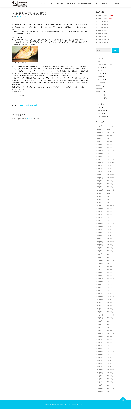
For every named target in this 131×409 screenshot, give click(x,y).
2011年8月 (99, 376)
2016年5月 (110, 287)
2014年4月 (99, 327)
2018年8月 (99, 248)
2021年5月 (99, 199)
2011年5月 (110, 379)
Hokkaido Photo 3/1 (102, 33)
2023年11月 (99, 163)
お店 (99, 61)
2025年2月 (99, 147)
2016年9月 (110, 281)
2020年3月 (110, 217)
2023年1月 (99, 175)
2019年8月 (99, 230)
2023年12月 (110, 160)
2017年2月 (99, 275)
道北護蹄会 (115, 3)
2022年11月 (99, 178)
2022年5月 (110, 184)
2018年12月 (99, 242)
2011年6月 (99, 379)
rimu (99, 101)
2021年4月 (110, 199)
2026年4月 (99, 126)
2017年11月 (110, 260)
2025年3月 (110, 144)
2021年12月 (99, 190)
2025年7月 (110, 138)
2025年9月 (110, 135)
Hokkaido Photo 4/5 (102, 18)
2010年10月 (99, 391)
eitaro (99, 95)
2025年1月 (110, 147)
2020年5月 (110, 214)
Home (43, 3)
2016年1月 (110, 294)
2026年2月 (99, 129)
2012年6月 (99, 361)
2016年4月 (99, 291)
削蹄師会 (100, 67)
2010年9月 (110, 391)
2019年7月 (110, 230)
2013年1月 (110, 348)
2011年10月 (99, 373)
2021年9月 (99, 193)
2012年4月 (99, 364)
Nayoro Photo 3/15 (102, 27)
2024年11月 (110, 150)
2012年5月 (110, 361)
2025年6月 (99, 141)
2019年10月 (99, 226)
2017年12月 (99, 260)
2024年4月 (99, 160)
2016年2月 (99, 294)
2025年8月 (99, 138)
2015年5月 (110, 306)
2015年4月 (99, 309)
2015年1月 (110, 312)
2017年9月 (110, 263)
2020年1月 (110, 220)
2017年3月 (110, 272)
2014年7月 (110, 321)
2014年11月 (110, 315)
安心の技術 (60, 3)
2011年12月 (99, 370)
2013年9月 (110, 336)
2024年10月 (99, 153)
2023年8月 (110, 166)
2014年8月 (99, 321)
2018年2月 (99, 257)
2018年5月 (110, 251)
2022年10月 (110, 178)
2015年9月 (110, 300)
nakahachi (101, 98)
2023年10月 (110, 163)
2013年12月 (99, 333)
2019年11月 (110, 224)
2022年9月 (99, 181)
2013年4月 (99, 345)
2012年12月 (99, 351)
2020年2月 (99, 220)
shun (99, 107)
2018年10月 (99, 245)
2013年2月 (99, 348)
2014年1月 (110, 330)
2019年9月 (110, 226)
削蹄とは (51, 3)
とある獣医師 (102, 116)
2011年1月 (110, 385)
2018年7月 (110, 248)
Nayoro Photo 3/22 (102, 24)
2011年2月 (99, 385)
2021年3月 (99, 202)
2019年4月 (99, 236)
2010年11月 (110, 388)
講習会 (100, 77)
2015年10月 (99, 300)
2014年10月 (99, 318)
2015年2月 (99, 312)
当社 (99, 70)
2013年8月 (99, 339)
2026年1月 (110, 129)
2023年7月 (99, 169)
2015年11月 (110, 297)
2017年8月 (99, 266)
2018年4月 (99, 254)
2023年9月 (99, 166)
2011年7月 (110, 376)
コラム (97, 3)
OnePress (69, 404)
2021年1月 (99, 205)
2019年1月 (110, 239)
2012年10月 (99, 355)
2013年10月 (99, 336)
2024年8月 (99, 156)
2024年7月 (110, 156)
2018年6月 (99, 251)
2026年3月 (110, 126)
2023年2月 (110, 172)
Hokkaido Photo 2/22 (102, 37)
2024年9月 (110, 153)
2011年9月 (110, 373)
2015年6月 (99, 306)
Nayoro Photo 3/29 (102, 21)
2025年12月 (99, 132)
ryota (99, 104)
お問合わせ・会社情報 (85, 3)
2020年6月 (99, 214)
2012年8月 (99, 358)
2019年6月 (99, 233)
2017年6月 (99, 269)
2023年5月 (110, 169)
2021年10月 (110, 190)
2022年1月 (110, 187)
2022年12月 (110, 175)
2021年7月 (99, 196)
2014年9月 (110, 318)
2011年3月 (110, 382)
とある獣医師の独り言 (30, 105)
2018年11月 (110, 242)
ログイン (29, 119)
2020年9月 (110, 208)
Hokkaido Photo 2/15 (102, 40)
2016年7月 (110, 284)
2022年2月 (99, 187)
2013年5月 (110, 342)
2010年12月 (99, 388)
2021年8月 (110, 193)
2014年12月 (99, 315)
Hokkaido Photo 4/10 (102, 15)
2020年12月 (110, 205)
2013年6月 (99, 342)
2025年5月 (110, 141)
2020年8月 (99, 211)
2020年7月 (110, 211)
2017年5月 (110, 269)
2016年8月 (99, 284)
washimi (100, 113)
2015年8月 (99, 303)
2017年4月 (99, 272)
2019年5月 (110, 233)
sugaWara (101, 110)
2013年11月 (110, 333)
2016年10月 (99, 281)
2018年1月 (110, 257)
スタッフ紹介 (71, 3)
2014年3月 (110, 327)
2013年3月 (110, 345)
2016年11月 (110, 278)
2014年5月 (110, 324)
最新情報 (98, 86)
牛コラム (100, 73)
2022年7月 (110, 181)
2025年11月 (110, 132)
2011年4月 (99, 382)
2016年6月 (99, 287)
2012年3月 (110, 364)
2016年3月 (110, 291)
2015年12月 (99, 297)
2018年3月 (110, 254)
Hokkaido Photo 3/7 (102, 30)
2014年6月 (99, 324)
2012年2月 (99, 367)
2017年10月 (99, 263)
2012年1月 (110, 367)
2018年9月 (110, 245)
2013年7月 (110, 339)
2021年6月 (110, 196)
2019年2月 (99, 239)
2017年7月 (110, 266)
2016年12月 (99, 278)
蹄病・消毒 (101, 80)
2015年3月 (110, 309)
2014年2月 (99, 330)
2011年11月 (110, 370)
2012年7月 (110, 358)
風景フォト (105, 3)
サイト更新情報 (100, 83)
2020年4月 (99, 217)
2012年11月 (110, 351)
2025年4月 (99, 144)
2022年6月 (99, 184)
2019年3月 (110, 236)
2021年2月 (110, 202)
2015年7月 (110, 303)
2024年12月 (99, 150)
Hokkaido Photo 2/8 (102, 43)
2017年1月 (110, 275)
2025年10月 (99, 135)
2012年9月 (110, 355)
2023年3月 (99, 172)
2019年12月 (99, 224)
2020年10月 (99, 208)
